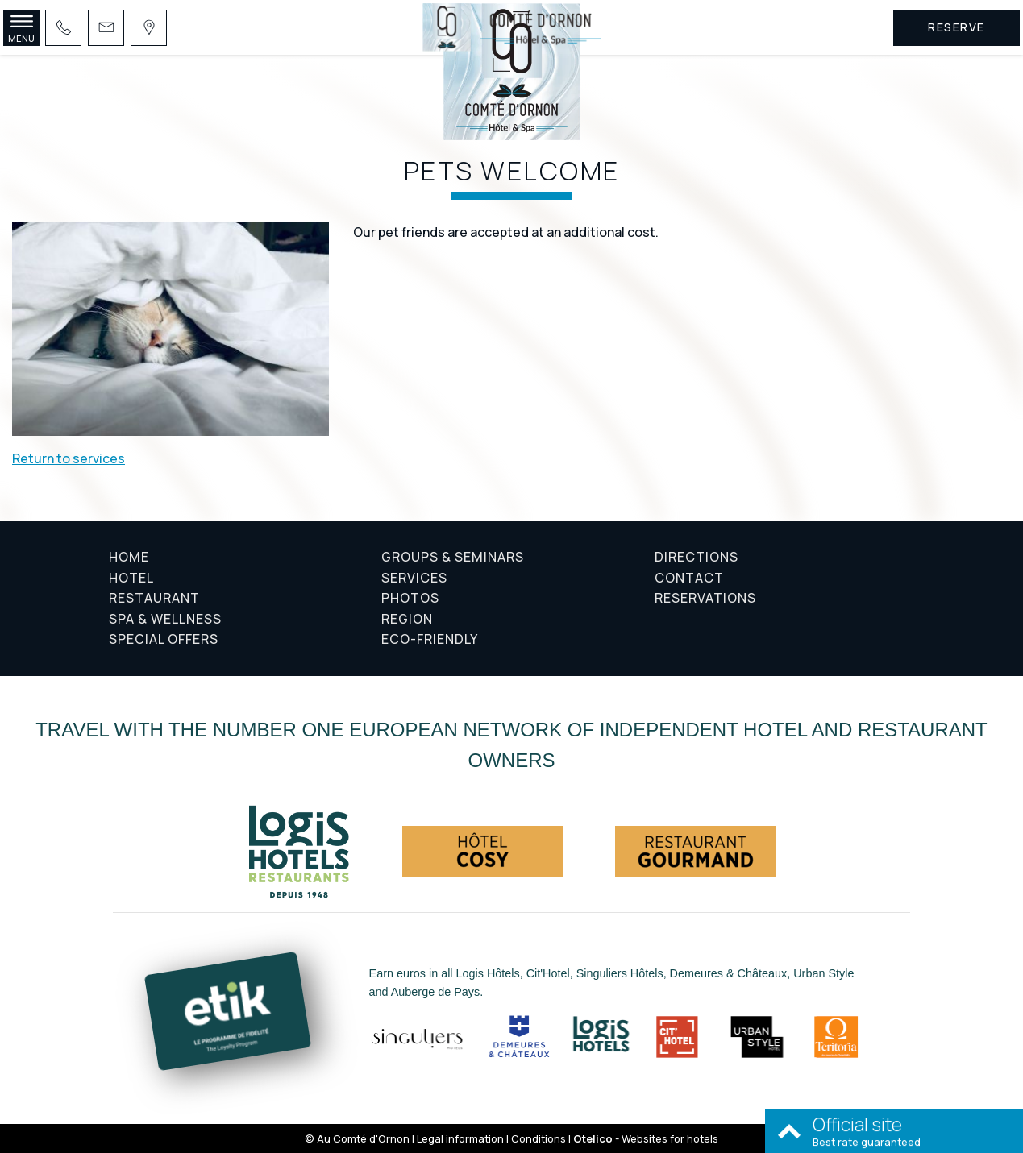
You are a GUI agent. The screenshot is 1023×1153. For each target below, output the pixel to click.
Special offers (163, 639)
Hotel (131, 578)
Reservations (705, 598)
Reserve (956, 27)
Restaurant (154, 598)
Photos (410, 598)
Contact (689, 578)
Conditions (538, 1138)
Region (407, 619)
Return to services (68, 458)
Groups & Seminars (452, 557)
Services (414, 578)
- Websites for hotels (645, 1138)
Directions (696, 557)
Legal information (460, 1138)
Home (129, 557)
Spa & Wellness (165, 619)
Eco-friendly (429, 639)
